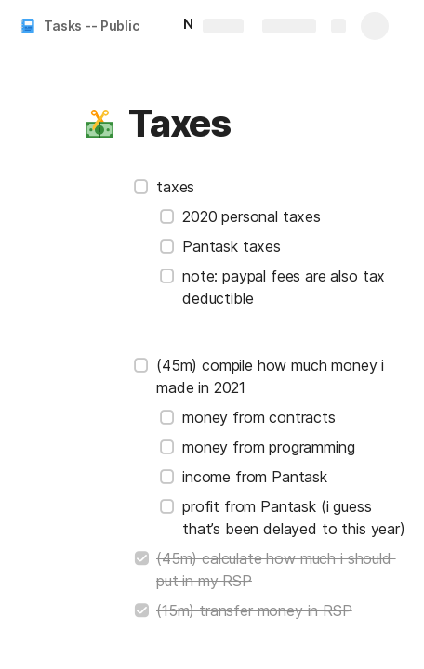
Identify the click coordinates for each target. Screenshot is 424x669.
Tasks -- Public (91, 25)
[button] (99, 123)
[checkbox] (141, 187)
